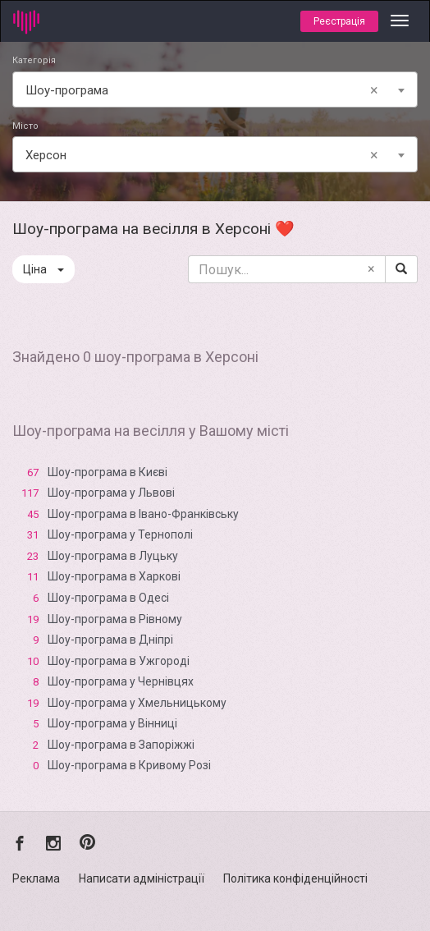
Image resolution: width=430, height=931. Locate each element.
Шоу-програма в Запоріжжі (121, 744)
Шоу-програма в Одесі (108, 597)
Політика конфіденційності (295, 878)
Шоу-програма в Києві (107, 472)
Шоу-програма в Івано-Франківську (143, 514)
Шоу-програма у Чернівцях (121, 681)
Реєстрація (339, 21)
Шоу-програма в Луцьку (113, 555)
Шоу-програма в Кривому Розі (129, 765)
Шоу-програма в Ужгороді (119, 660)
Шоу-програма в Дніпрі (110, 639)
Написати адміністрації (141, 878)
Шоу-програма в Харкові (114, 576)
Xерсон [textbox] (204, 155)
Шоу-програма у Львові (111, 492)
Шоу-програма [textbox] (204, 90)
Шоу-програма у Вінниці (112, 723)
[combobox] (215, 89)
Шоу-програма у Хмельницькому (137, 702)
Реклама (36, 878)
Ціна (43, 269)
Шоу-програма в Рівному (115, 619)
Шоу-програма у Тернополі (120, 534)
